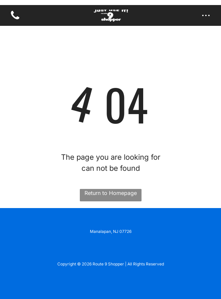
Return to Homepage (111, 193)
